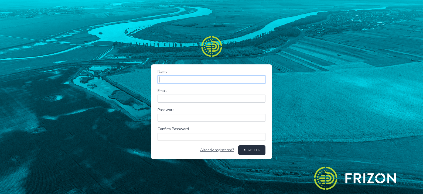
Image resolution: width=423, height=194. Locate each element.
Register (252, 150)
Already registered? (217, 150)
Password (166, 109)
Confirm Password (173, 128)
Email (162, 90)
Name (163, 71)
